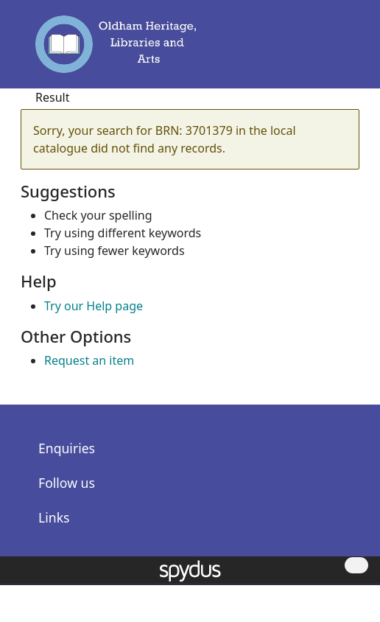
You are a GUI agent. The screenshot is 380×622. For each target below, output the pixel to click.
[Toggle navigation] (342, 51)
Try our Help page (93, 306)
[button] (321, 51)
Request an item (89, 360)
